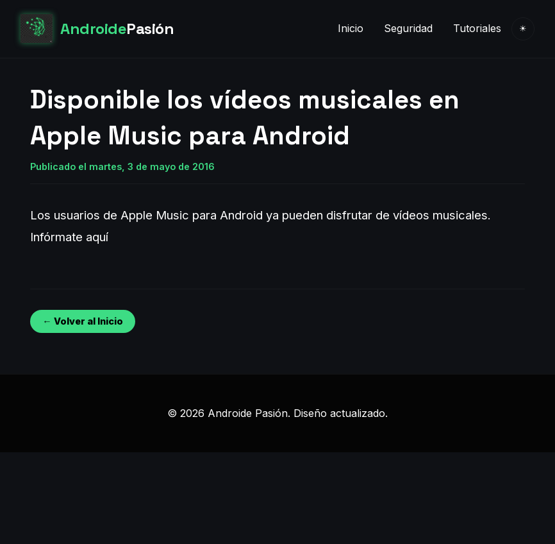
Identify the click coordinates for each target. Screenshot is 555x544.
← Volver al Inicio (82, 321)
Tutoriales (477, 28)
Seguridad (408, 28)
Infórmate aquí (69, 237)
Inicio (350, 28)
